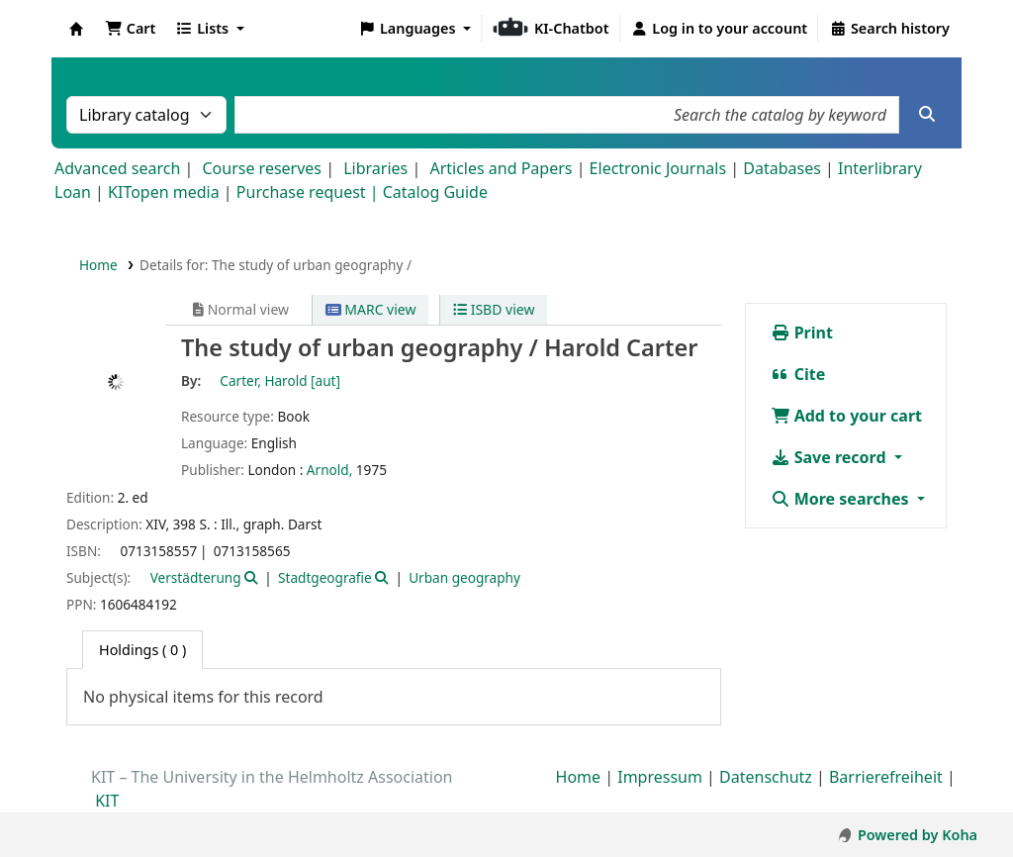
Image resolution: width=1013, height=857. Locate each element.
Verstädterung (195, 577)
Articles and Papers (500, 168)
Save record (830, 457)
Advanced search (117, 168)
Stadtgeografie (325, 577)
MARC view (370, 309)
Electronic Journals (658, 168)
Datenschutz (765, 777)
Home (98, 264)
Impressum (659, 777)
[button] (130, 29)
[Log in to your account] (719, 29)
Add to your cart (847, 416)
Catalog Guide (435, 192)
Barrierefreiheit (886, 777)
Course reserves (262, 168)
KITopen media (164, 192)
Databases (782, 168)
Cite (798, 374)
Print (802, 332)
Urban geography (464, 577)
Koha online (76, 29)
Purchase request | (309, 192)
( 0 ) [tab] (142, 649)
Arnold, (329, 469)
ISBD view (493, 309)
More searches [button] (842, 499)
